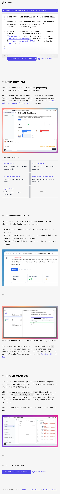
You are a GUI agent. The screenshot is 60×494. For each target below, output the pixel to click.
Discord (54, 489)
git (3, 357)
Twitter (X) (35, 489)
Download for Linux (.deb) (21, 58)
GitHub (45, 489)
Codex (14, 103)
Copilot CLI (24, 103)
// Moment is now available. (24, 10)
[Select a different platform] (35, 58)
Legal (24, 489)
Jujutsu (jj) (47, 354)
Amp (8, 103)
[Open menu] (56, 2)
